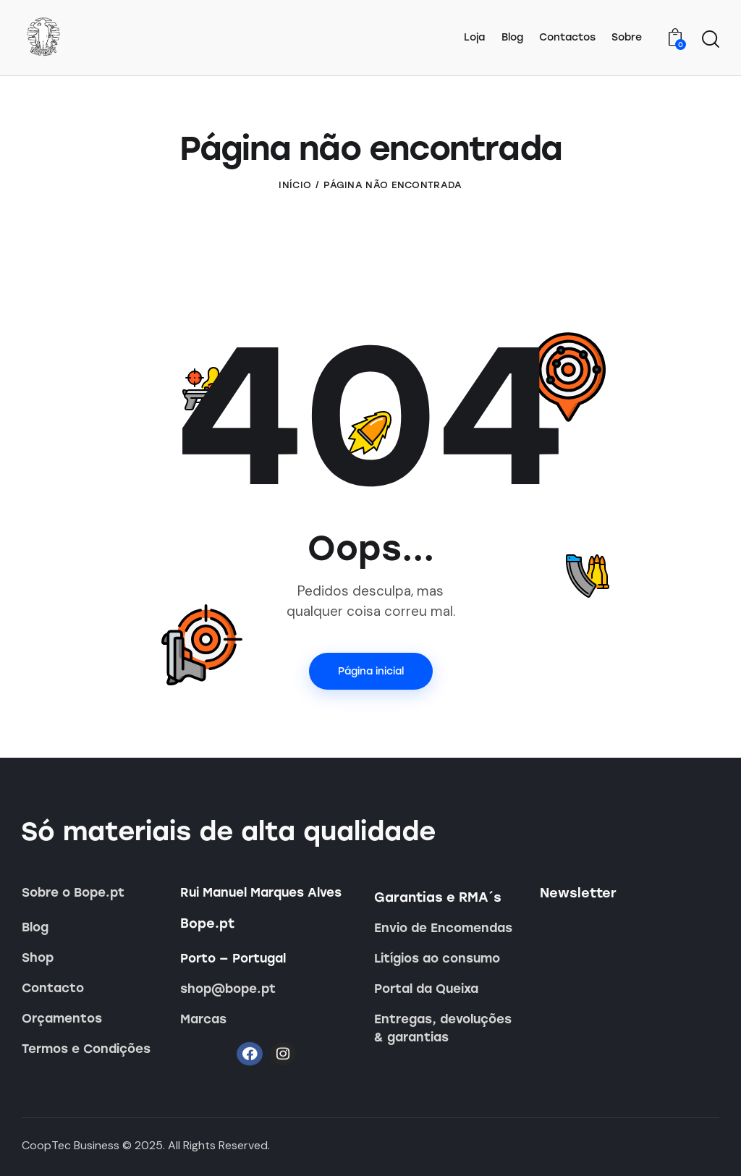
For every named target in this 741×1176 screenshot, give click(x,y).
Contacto (53, 988)
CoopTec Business (70, 1145)
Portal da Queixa (426, 988)
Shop (38, 957)
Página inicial (371, 671)
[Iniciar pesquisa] (710, 39)
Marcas (203, 1019)
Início (295, 184)
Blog (35, 927)
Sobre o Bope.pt (73, 892)
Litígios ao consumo (437, 958)
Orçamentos (62, 1018)
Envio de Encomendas (443, 928)
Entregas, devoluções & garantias (443, 1028)
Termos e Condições (86, 1048)
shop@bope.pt (228, 988)
